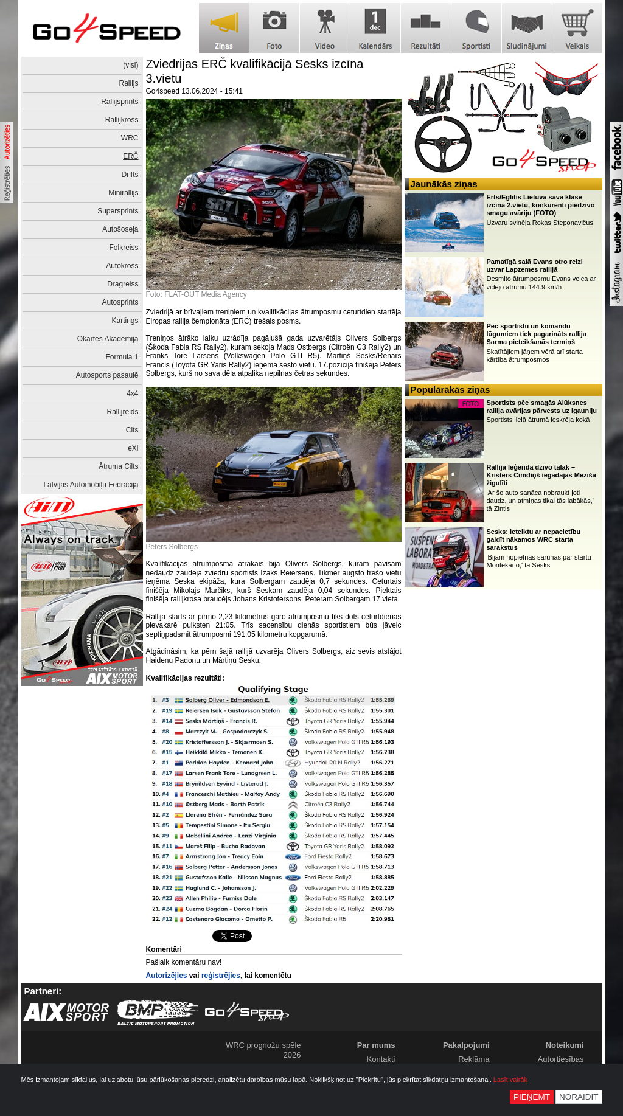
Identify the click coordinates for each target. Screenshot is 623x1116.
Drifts (130, 174)
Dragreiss (122, 284)
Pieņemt (531, 1096)
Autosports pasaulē (107, 375)
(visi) (130, 65)
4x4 (132, 393)
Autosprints (120, 302)
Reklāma (473, 1059)
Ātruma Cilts (118, 466)
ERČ (130, 156)
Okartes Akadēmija (108, 338)
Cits (132, 430)
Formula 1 (121, 357)
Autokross (122, 266)
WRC (130, 138)
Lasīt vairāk (510, 1079)
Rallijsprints (119, 101)
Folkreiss (123, 247)
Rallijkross (122, 120)
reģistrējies (220, 975)
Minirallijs (123, 193)
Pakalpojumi (466, 1045)
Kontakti (381, 1059)
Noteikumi (565, 1045)
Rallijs (128, 83)
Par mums (376, 1045)
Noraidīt (579, 1096)
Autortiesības (561, 1059)
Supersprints (117, 211)
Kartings (124, 320)
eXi (133, 448)
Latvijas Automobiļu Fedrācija (90, 484)
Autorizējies (166, 975)
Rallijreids (122, 411)
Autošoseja (120, 229)
